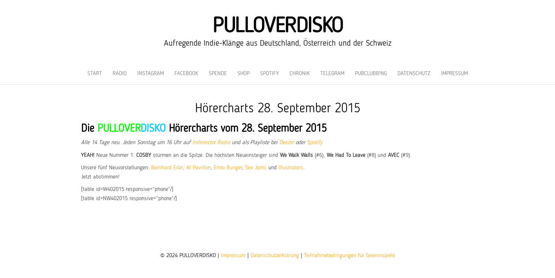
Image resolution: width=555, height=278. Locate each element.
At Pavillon (198, 168)
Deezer (286, 143)
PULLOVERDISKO (277, 26)
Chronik (300, 73)
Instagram (150, 73)
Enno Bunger (228, 168)
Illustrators (291, 168)
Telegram (332, 73)
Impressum (454, 73)
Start (94, 73)
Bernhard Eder (167, 168)
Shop (244, 73)
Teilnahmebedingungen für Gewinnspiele (349, 256)
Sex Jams (256, 168)
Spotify (269, 73)
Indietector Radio (211, 143)
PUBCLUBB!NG (371, 73)
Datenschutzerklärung (275, 256)
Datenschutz (413, 73)
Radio (120, 73)
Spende (218, 73)
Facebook (186, 73)
